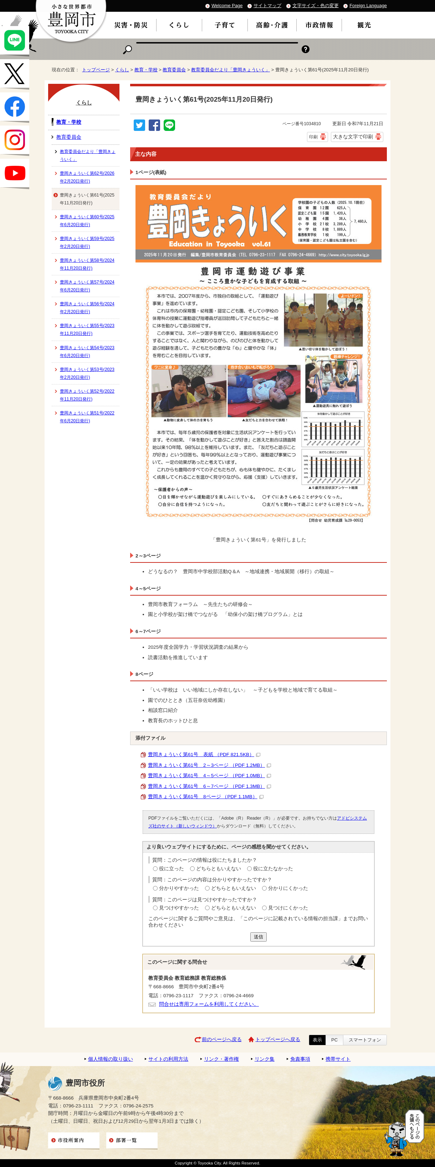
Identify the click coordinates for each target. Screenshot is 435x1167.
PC (334, 1040)
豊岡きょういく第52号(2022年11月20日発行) (87, 395)
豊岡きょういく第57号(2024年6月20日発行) (87, 286)
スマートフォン (365, 1040)
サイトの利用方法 (168, 1059)
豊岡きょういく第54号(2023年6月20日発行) (87, 351)
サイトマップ (267, 5)
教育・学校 (146, 69)
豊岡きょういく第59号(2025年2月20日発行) (87, 242)
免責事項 (300, 1059)
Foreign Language (368, 5)
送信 (258, 936)
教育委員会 (174, 69)
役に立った (171, 868)
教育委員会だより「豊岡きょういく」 (230, 69)
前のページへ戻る (222, 1039)
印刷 (313, 136)
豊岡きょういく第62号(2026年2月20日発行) (87, 177)
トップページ (96, 69)
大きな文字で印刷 (353, 136)
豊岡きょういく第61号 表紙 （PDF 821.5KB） (204, 754)
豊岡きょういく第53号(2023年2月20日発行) (87, 373)
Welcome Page (226, 5)
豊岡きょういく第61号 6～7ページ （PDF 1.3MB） (209, 786)
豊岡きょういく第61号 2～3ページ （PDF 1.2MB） (209, 765)
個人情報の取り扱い (110, 1059)
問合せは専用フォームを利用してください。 (209, 1004)
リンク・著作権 (221, 1059)
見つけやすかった (179, 908)
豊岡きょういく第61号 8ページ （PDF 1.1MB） (205, 796)
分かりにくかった (288, 888)
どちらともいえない (218, 868)
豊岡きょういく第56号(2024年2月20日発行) (87, 307)
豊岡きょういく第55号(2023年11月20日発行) (87, 329)
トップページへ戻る (277, 1039)
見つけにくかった (288, 908)
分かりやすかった (179, 888)
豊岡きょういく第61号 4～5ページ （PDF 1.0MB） (209, 775)
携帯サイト (338, 1059)
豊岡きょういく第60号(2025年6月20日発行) (87, 220)
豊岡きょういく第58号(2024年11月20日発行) (87, 264)
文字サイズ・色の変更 (315, 5)
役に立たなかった (273, 868)
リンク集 (265, 1059)
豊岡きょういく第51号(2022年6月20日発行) (87, 417)
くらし (122, 69)
